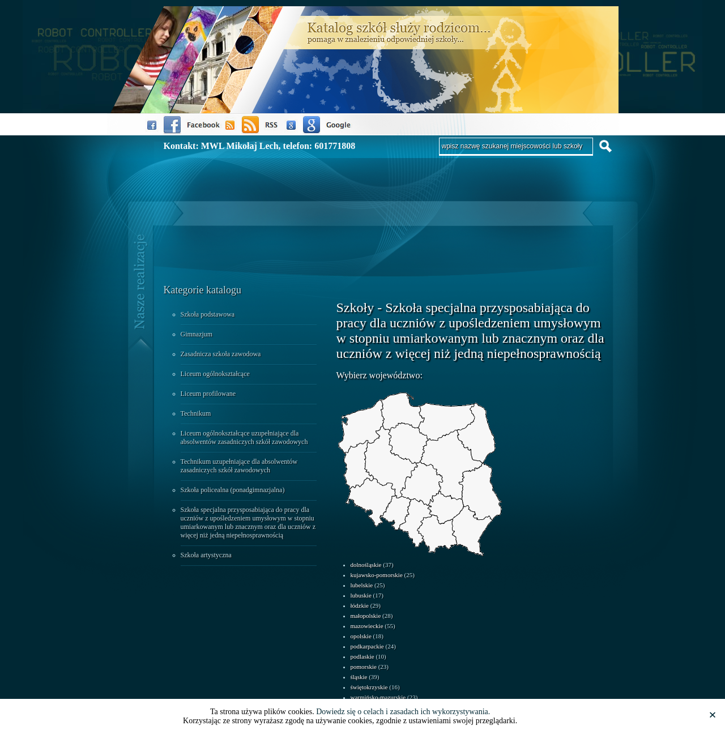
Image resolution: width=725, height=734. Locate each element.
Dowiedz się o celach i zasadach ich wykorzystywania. (403, 711)
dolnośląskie (366, 564)
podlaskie (362, 656)
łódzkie (360, 605)
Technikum (196, 413)
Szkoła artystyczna (206, 555)
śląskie (359, 676)
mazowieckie (367, 625)
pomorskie (364, 666)
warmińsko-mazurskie (378, 697)
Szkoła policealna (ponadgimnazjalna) (233, 490)
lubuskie (361, 595)
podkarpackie (367, 646)
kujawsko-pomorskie (377, 574)
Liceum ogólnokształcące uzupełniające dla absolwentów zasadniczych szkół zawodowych (244, 437)
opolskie (361, 636)
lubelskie (362, 585)
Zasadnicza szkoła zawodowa (221, 354)
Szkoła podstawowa (208, 314)
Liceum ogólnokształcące (215, 374)
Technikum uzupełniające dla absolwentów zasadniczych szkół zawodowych (239, 466)
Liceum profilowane (208, 394)
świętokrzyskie (369, 687)
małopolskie (366, 615)
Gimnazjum (197, 334)
